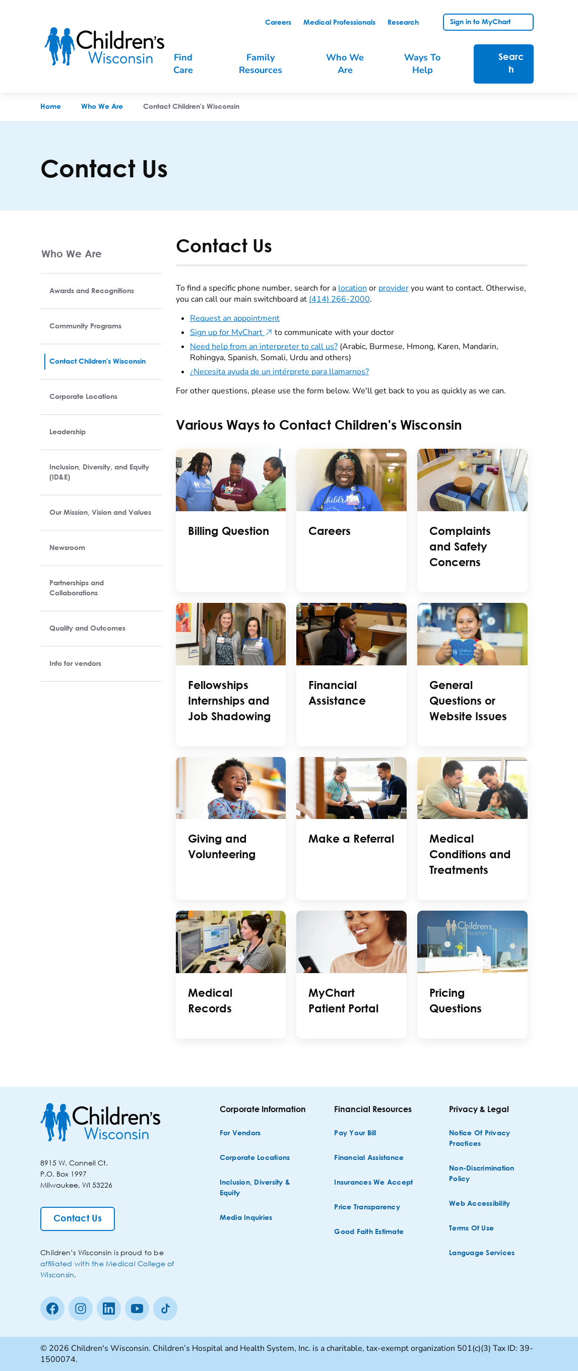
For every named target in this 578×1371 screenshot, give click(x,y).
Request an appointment (235, 318)
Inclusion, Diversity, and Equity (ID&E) (99, 472)
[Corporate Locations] (255, 1158)
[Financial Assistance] (369, 1158)
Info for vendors (75, 663)
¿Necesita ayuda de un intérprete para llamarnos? (279, 371)
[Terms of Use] (471, 1228)
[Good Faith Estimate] (369, 1232)
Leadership (67, 432)
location (352, 288)
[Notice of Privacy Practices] (492, 1138)
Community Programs (85, 326)
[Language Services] (482, 1253)
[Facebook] (52, 1308)
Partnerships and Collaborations (76, 588)
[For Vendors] (240, 1133)
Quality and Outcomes (87, 628)
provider (393, 288)
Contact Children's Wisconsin (97, 361)
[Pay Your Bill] (355, 1133)
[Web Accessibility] (479, 1204)
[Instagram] (81, 1308)
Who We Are (71, 253)
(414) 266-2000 (339, 299)
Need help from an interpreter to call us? (264, 346)
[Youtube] (137, 1308)
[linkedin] (109, 1308)
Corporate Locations (83, 396)
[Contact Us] (77, 1219)
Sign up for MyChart (231, 332)
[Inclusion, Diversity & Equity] (263, 1188)
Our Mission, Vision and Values (100, 512)
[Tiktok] (165, 1308)
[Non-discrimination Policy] (492, 1174)
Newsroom (67, 548)
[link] (278, 22)
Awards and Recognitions (91, 291)
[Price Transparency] (367, 1207)
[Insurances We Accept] (373, 1183)
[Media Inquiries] (246, 1218)
